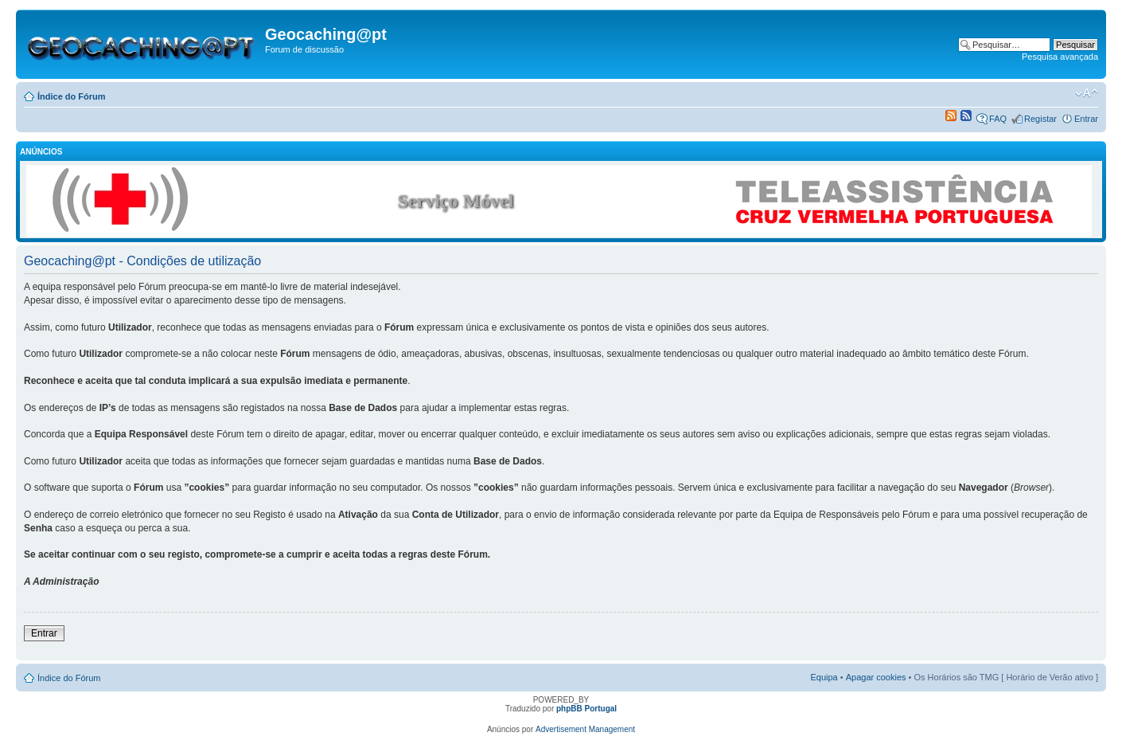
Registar (1040, 118)
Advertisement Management (585, 729)
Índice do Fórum (71, 96)
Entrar (1086, 118)
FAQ (998, 118)
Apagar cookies (876, 677)
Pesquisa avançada (1060, 56)
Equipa (823, 677)
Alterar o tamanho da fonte (1086, 93)
